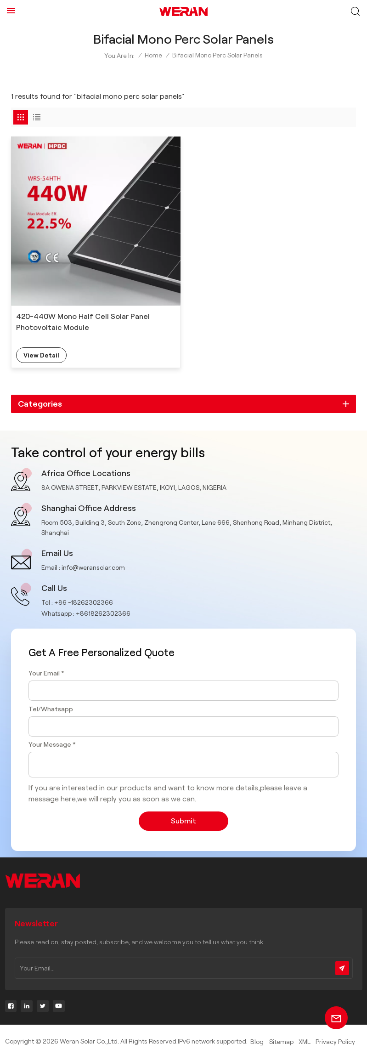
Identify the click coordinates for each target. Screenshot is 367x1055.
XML (305, 1041)
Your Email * (46, 673)
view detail (41, 355)
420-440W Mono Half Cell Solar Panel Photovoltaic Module (83, 321)
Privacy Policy (335, 1041)
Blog (257, 1041)
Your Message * (52, 744)
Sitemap (281, 1041)
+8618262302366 (103, 613)
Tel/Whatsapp (50, 709)
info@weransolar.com (93, 567)
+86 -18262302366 (83, 602)
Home (153, 55)
